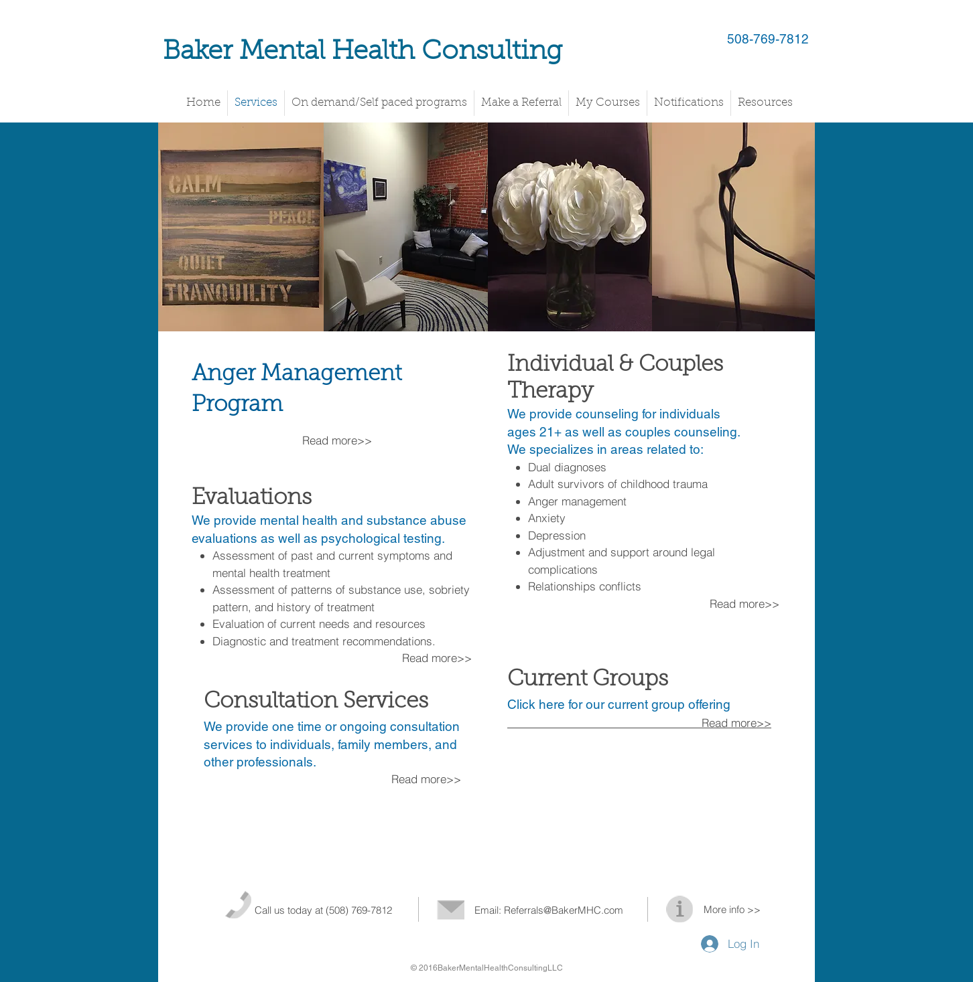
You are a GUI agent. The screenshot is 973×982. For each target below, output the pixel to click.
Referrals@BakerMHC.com (563, 910)
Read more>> (438, 658)
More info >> (732, 909)
